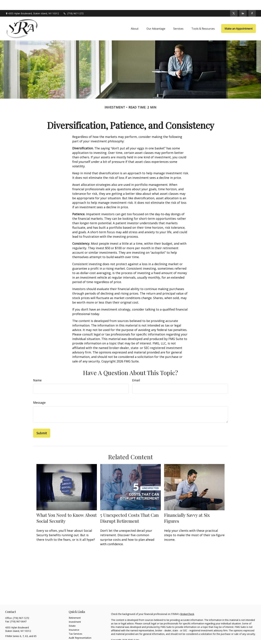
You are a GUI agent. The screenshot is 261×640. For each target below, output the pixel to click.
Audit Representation (80, 627)
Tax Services (75, 623)
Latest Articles (76, 635)
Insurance (74, 619)
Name (37, 370)
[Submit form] (41, 423)
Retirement (75, 607)
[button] (134, 18)
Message (39, 393)
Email (136, 370)
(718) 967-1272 (73, 3)
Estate (72, 615)
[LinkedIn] (243, 3)
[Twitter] (234, 3)
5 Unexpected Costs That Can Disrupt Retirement (129, 508)
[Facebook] (252, 3)
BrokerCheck (187, 604)
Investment (75, 611)
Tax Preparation (77, 631)
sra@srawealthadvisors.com (20, 632)
